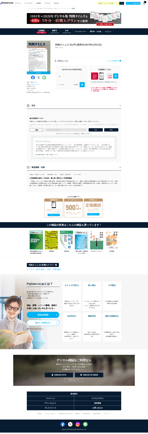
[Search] (121, 3)
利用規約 (39, 415)
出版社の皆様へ (86, 415)
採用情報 (97, 405)
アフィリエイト (50, 405)
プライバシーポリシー (50, 415)
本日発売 (38, 3)
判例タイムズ (57, 8)
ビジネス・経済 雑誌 (37, 8)
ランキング (47, 3)
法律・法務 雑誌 (48, 8)
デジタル (61, 84)
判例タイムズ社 (35, 84)
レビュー (108, 31)
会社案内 (77, 415)
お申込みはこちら (53, 214)
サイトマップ (107, 415)
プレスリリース (50, 409)
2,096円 (76, 84)
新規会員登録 (43, 314)
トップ (28, 8)
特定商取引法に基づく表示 (65, 415)
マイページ (18, 3)
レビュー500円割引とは (112, 61)
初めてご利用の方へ (42, 322)
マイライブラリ (28, 3)
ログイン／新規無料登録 (133, 3)
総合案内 (74, 395)
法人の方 (56, 3)
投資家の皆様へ (97, 415)
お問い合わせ (97, 409)
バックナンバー (66, 8)
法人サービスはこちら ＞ (35, 328)
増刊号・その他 (95, 31)
